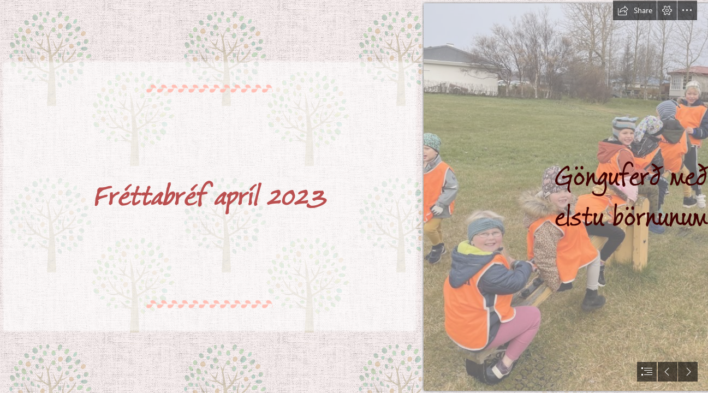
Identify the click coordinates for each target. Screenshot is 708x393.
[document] (354, 196)
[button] (635, 10)
